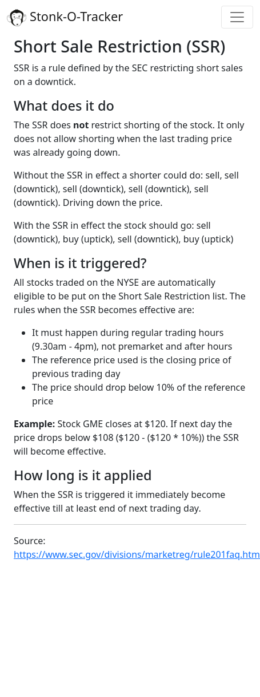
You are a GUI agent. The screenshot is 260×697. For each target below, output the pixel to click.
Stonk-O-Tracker (65, 17)
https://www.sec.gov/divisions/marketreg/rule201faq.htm (137, 554)
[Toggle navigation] (237, 17)
